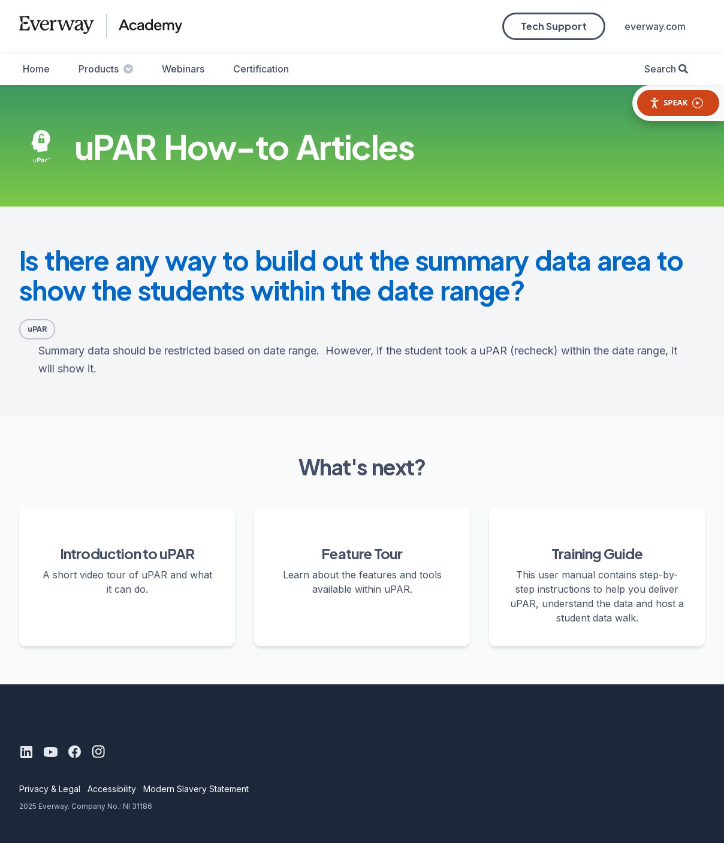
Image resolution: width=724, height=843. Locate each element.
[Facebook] (74, 752)
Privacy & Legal (49, 789)
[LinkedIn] (26, 752)
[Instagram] (98, 752)
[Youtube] (50, 752)
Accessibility (112, 789)
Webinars (183, 69)
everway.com (655, 26)
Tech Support (554, 26)
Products (106, 69)
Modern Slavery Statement (196, 789)
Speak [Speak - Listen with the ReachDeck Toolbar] (676, 102)
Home (36, 69)
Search (660, 69)
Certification (261, 69)
